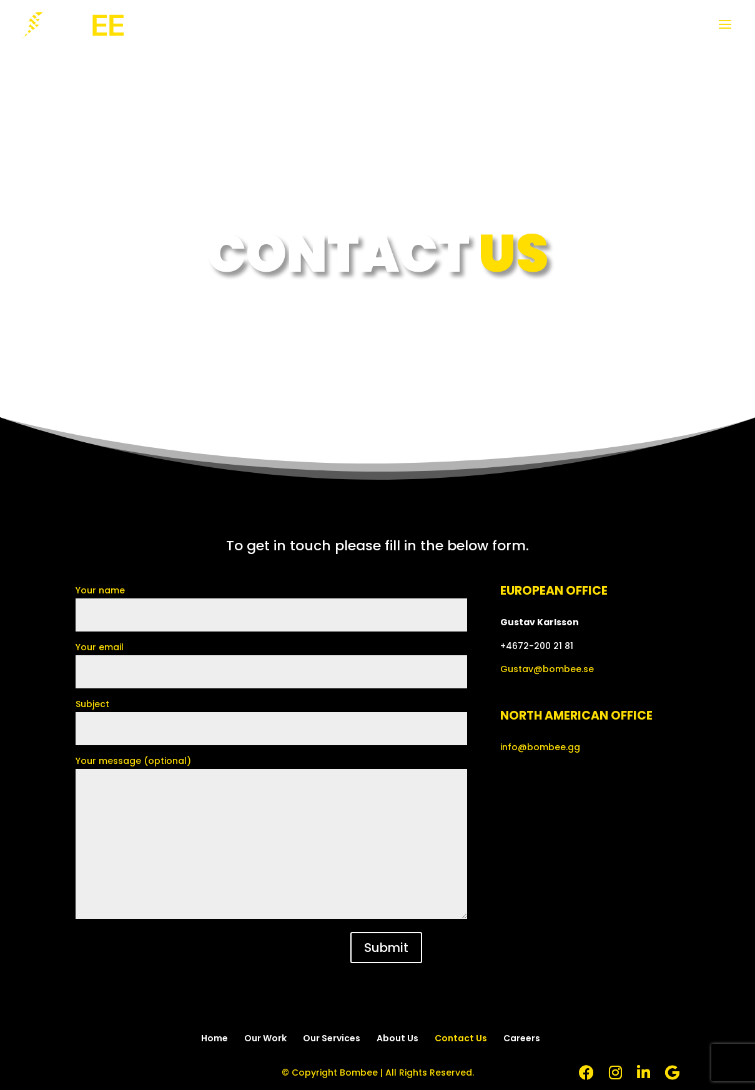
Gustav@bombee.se (547, 669)
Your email (271, 659)
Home (214, 1038)
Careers (521, 1038)
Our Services (331, 1038)
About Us (397, 1038)
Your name (271, 602)
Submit (386, 947)
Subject (271, 716)
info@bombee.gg (540, 747)
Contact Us (461, 1038)
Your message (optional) (271, 838)
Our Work (265, 1038)
